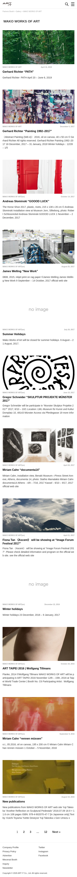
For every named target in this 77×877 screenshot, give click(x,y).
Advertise (7, 855)
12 (45, 831)
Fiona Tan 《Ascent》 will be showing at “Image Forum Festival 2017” (38, 541)
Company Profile (11, 847)
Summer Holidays (14, 334)
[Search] (67, 4)
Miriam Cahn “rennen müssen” (22, 738)
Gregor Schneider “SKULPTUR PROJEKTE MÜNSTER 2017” (37, 399)
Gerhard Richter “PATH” (18, 71)
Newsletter (8, 868)
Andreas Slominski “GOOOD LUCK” (26, 201)
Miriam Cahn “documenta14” (21, 469)
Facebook (43, 855)
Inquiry (6, 864)
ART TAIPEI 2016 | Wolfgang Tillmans (27, 668)
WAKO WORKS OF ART (12, 67)
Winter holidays (13, 609)
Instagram (43, 851)
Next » (56, 831)
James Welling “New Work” (20, 271)
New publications (14, 801)
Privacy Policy (9, 851)
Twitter (42, 847)
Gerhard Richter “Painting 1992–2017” (27, 131)
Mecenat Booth (10, 859)
